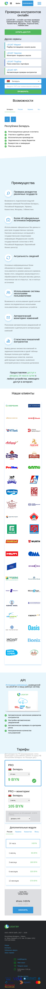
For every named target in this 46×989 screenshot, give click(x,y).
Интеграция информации (16, 685)
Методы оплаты (23, 976)
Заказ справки (9, 952)
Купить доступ (23, 32)
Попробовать (28, 3)
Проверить (23, 92)
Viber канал (21, 963)
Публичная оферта (11, 950)
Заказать (23, 910)
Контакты (8, 947)
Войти (18, 3)
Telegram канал (22, 966)
